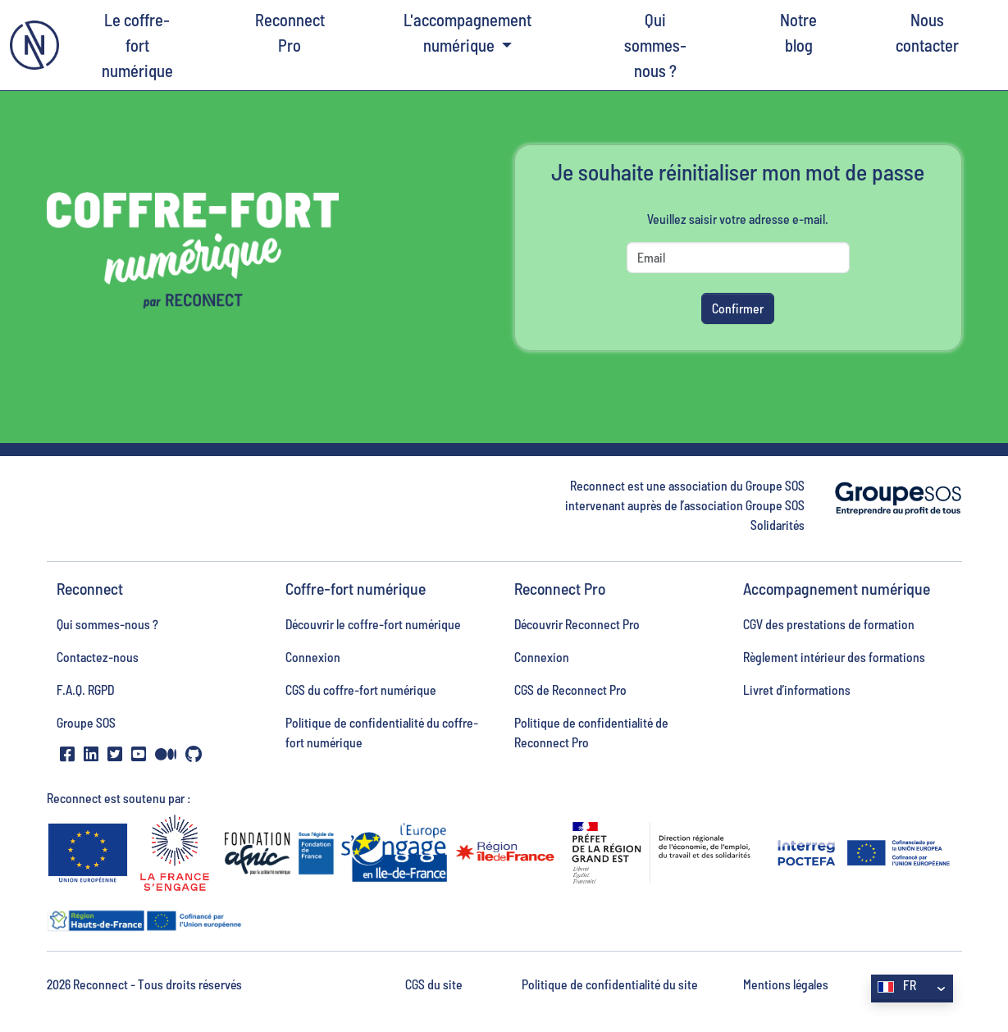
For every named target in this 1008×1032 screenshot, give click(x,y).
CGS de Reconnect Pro (570, 689)
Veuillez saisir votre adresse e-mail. (737, 218)
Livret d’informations (797, 689)
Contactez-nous (98, 656)
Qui (655, 46)
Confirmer (738, 308)
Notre (798, 33)
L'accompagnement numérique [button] (467, 32)
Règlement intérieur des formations (834, 656)
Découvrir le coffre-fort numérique (373, 624)
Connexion (312, 656)
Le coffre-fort (137, 46)
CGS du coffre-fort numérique (360, 689)
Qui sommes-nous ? (107, 624)
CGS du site (434, 984)
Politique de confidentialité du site (610, 984)
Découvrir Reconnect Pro (577, 624)
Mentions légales (785, 984)
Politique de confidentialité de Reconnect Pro (591, 732)
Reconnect (290, 33)
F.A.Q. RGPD (85, 689)
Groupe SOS (86, 722)
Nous (927, 33)
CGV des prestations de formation (828, 624)
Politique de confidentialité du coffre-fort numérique (381, 732)
